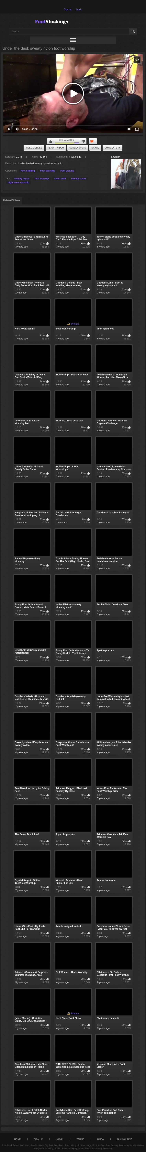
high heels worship (18, 182)
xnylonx (115, 156)
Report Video (56, 148)
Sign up (67, 9)
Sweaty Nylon (21, 178)
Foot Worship (47, 170)
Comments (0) (112, 148)
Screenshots (77, 148)
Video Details (34, 148)
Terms (80, 1139)
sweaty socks (78, 178)
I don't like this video (83, 141)
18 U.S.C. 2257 (124, 1139)
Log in (79, 9)
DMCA (100, 1139)
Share (95, 148)
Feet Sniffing (28, 170)
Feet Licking (67, 170)
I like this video (50, 141)
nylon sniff (60, 178)
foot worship (42, 178)
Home (17, 1139)
